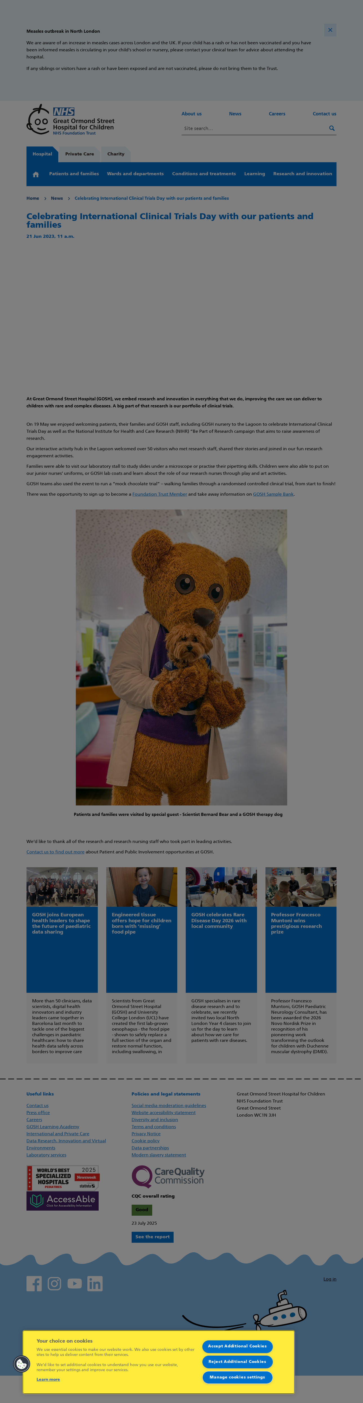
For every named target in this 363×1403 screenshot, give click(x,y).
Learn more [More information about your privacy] (48, 1380)
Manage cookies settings (237, 1377)
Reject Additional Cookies (237, 1362)
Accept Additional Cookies (237, 1346)
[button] (22, 1364)
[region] (159, 1362)
